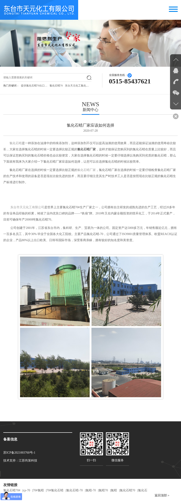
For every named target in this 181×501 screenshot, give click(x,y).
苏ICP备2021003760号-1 (19, 452)
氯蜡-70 (91, 490)
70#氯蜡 (38, 490)
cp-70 (26, 490)
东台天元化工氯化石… (78, 85)
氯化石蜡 (15, 143)
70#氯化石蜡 (54, 490)
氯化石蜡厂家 (86, 170)
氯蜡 (114, 490)
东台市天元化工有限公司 (27, 207)
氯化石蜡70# (11, 490)
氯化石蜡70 (56, 85)
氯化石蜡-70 (74, 490)
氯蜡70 (103, 490)
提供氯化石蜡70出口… (34, 85)
